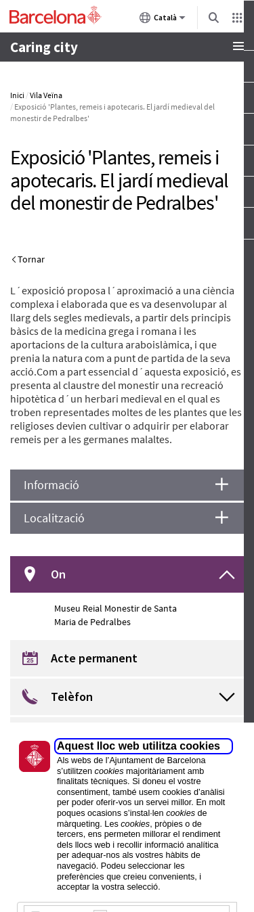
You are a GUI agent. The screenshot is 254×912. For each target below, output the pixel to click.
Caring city (44, 47)
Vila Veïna (46, 95)
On (58, 574)
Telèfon (72, 696)
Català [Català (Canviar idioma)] (162, 20)
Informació (51, 485)
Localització (54, 518)
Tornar (31, 259)
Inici (17, 95)
